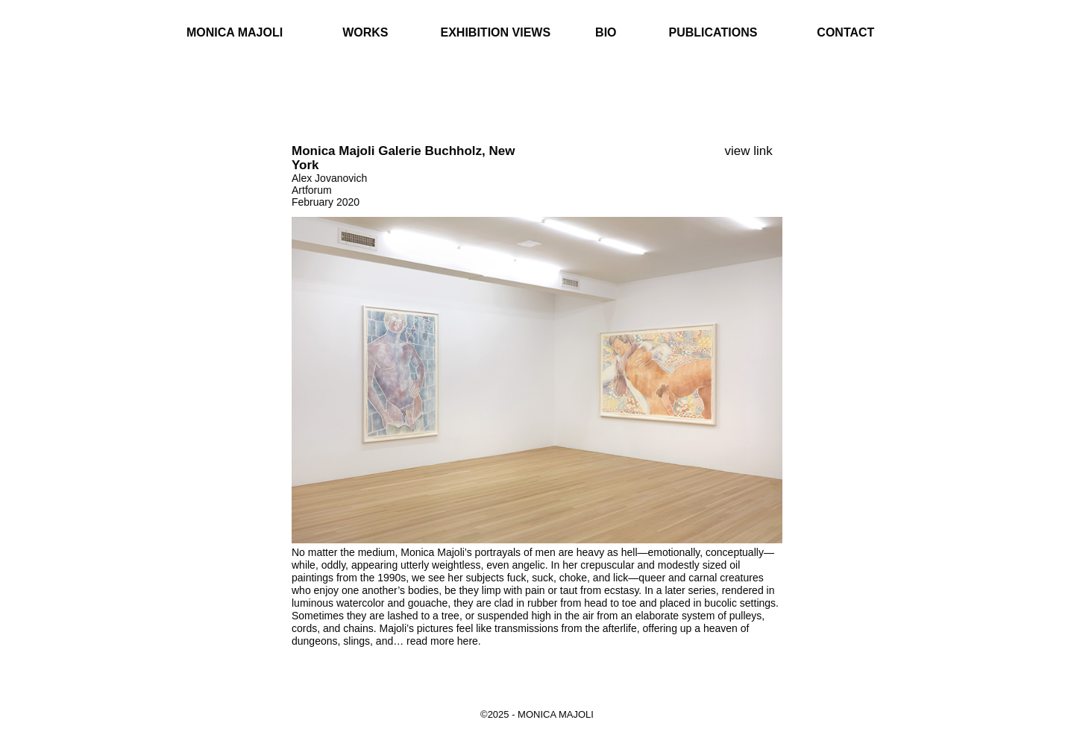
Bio (605, 32)
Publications (713, 32)
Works (365, 32)
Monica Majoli (234, 32)
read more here (442, 641)
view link (749, 151)
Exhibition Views (496, 32)
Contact (845, 32)
